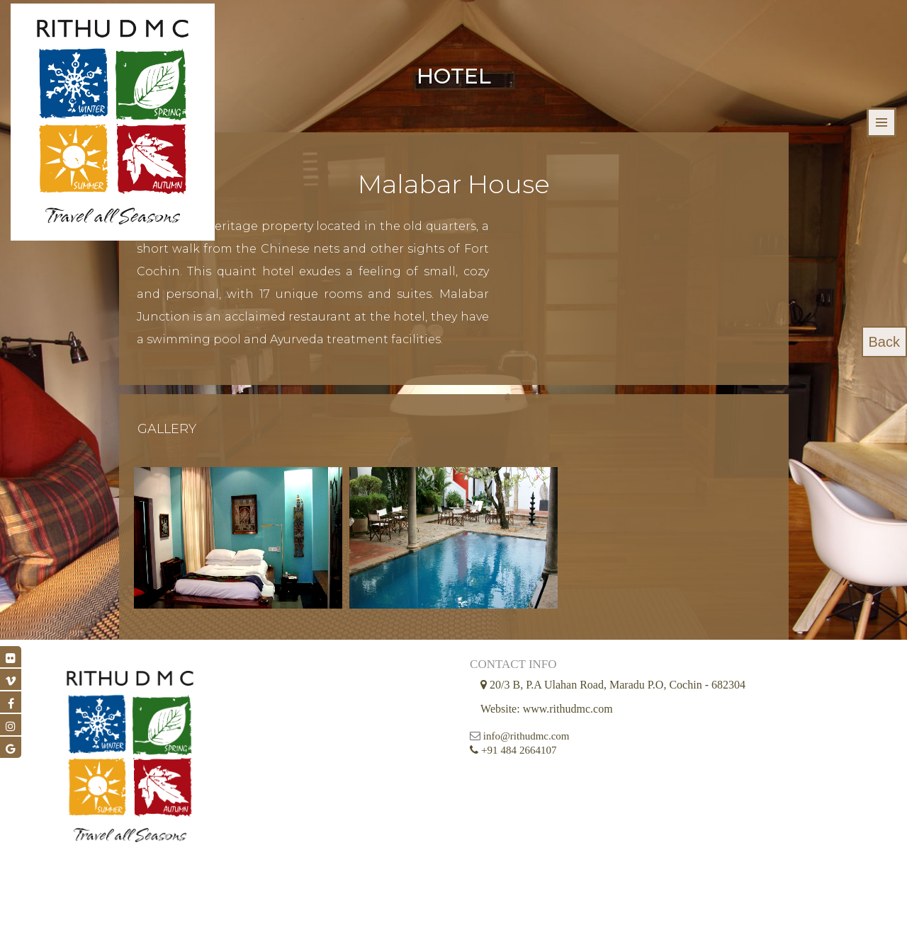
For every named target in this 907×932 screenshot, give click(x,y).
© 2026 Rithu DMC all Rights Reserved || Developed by (422, 907)
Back (884, 342)
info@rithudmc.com (397, 779)
